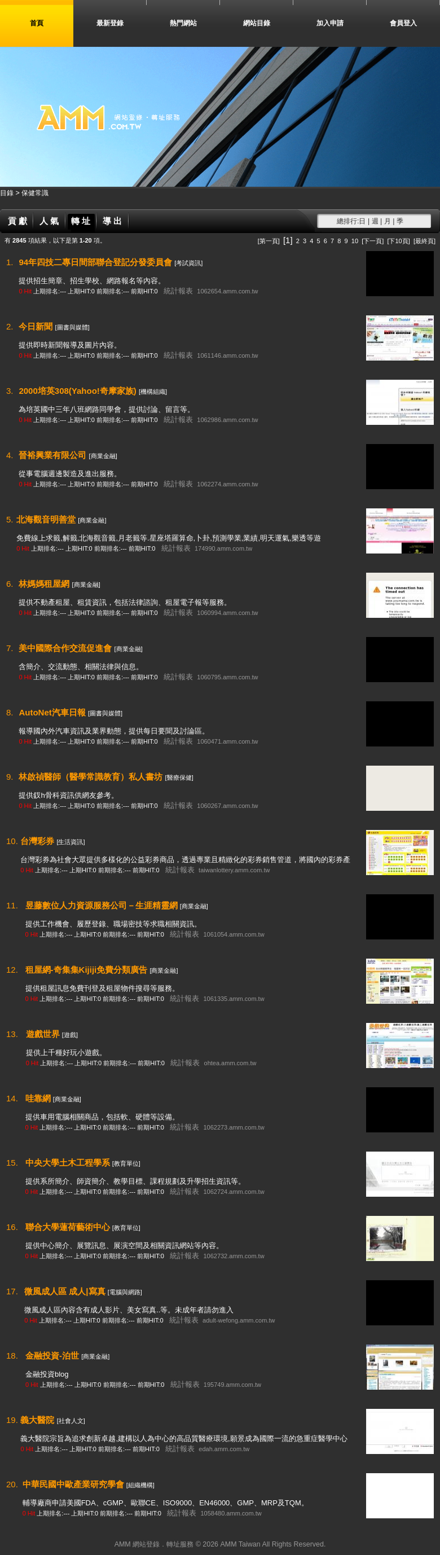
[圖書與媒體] (72, 327)
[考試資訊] (188, 263)
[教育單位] (126, 1163)
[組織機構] (140, 1485)
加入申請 (330, 23)
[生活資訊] (70, 841)
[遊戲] (70, 1034)
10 (354, 241)
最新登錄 (110, 23)
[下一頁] (373, 241)
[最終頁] (424, 241)
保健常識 (35, 193)
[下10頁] (398, 241)
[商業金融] (103, 456)
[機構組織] (153, 391)
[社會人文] (71, 1420)
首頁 (36, 23)
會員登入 (403, 23)
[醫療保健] (179, 777)
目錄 (7, 193)
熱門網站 (183, 23)
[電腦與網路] (125, 1292)
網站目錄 (256, 23)
